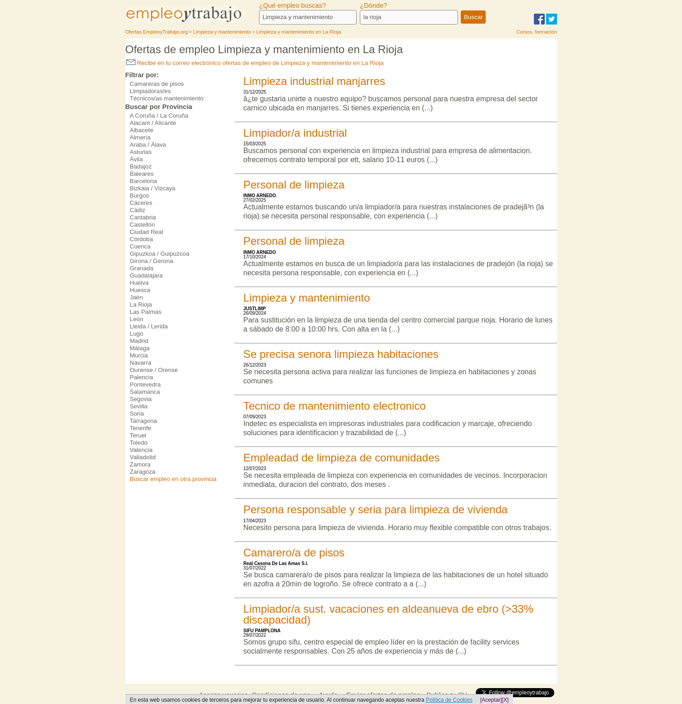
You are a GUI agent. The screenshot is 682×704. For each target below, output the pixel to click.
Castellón (142, 224)
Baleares (142, 173)
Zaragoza (142, 471)
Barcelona (143, 181)
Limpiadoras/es (150, 91)
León (137, 319)
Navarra (140, 362)
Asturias (141, 152)
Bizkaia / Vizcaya (153, 188)
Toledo (139, 442)
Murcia (139, 355)
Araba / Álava (148, 144)
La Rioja (141, 304)
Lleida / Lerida (149, 326)
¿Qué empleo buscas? (292, 5)
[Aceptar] (491, 700)
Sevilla (139, 406)
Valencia (141, 449)
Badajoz (141, 166)
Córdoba (141, 239)
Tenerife (140, 428)
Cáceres (141, 202)
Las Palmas (146, 311)
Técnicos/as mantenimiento (167, 98)
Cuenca (140, 246)
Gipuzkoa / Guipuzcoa (159, 253)
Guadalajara (146, 275)
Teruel (138, 435)
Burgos (139, 195)
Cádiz (137, 210)
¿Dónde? (373, 5)
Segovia (141, 399)
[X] (505, 700)
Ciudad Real (146, 231)
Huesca (140, 290)
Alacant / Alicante (153, 122)
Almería (140, 137)
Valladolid (143, 457)
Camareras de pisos (157, 83)
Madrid (139, 340)
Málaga (140, 348)
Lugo (137, 333)
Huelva (139, 282)
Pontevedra (145, 384)
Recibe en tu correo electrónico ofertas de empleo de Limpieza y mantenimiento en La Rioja (255, 62)
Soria (137, 413)
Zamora (140, 464)
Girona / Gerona (152, 261)
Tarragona (143, 420)
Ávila (136, 159)
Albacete (142, 130)
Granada (142, 268)
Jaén (136, 297)
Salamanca (145, 391)
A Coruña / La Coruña (159, 115)
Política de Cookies (449, 700)
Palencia (141, 377)
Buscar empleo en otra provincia (173, 479)
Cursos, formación (536, 32)
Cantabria (143, 217)
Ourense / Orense (154, 370)
